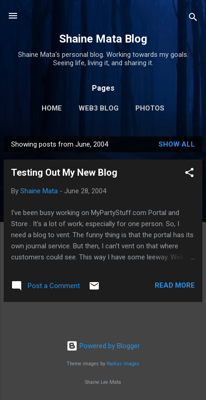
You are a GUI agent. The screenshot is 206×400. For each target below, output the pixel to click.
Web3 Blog (99, 108)
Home (52, 108)
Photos (149, 108)
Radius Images (123, 364)
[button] (189, 174)
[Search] (193, 19)
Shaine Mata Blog (103, 38)
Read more (175, 285)
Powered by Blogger (103, 346)
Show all (176, 144)
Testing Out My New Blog (64, 172)
